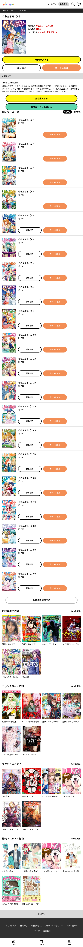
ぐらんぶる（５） (26, 215)
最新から (77, 112)
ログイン (52, 4)
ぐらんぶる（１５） (27, 454)
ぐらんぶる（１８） (27, 526)
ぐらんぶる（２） (26, 144)
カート (41, 944)
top (4, 10)
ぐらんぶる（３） (26, 167)
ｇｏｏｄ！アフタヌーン (47, 32)
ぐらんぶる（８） (26, 287)
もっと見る (76, 611)
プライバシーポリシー (54, 926)
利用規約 (23, 926)
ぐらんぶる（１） (26, 120)
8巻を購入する (41, 59)
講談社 (38, 29)
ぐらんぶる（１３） (27, 406)
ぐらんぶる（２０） (27, 573)
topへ (41, 913)
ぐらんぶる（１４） (27, 430)
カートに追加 (61, 68)
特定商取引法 (36, 926)
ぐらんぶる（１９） (27, 549)
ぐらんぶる (22, 10)
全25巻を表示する (41, 600)
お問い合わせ (72, 926)
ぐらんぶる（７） (26, 263)
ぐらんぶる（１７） (27, 502)
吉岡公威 (49, 26)
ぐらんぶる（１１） (27, 358)
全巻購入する (41, 98)
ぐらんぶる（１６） (27, 478)
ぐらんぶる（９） (26, 311)
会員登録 (64, 4)
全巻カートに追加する (41, 106)
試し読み (21, 68)
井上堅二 (39, 26)
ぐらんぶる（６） (26, 239)
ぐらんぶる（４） (26, 191)
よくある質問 (11, 926)
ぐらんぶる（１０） (27, 335)
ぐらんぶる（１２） (27, 382)
